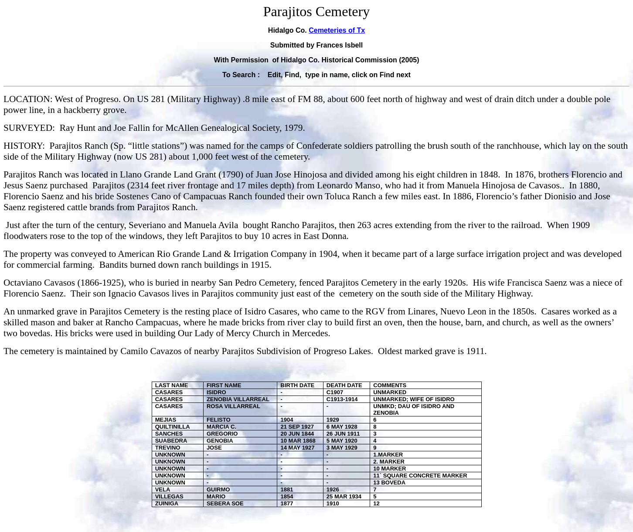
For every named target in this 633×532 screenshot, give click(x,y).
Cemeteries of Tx (337, 30)
